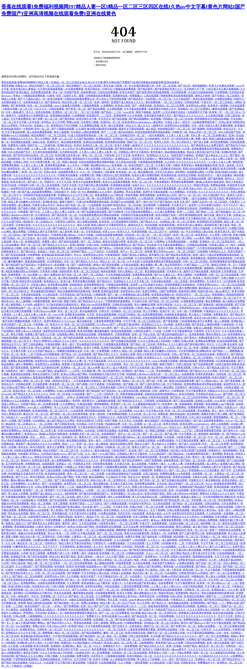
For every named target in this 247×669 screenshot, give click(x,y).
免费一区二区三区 (62, 138)
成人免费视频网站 (41, 400)
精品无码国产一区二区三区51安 (47, 85)
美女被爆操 (204, 410)
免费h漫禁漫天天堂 (209, 337)
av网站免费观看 (91, 132)
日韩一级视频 (101, 622)
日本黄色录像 (232, 248)
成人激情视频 (13, 304)
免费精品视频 (218, 185)
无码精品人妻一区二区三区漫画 (178, 221)
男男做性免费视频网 (182, 181)
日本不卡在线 (69, 185)
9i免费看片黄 (87, 175)
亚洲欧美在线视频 (75, 314)
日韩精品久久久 (107, 417)
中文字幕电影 (175, 384)
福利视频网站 (200, 85)
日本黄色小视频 (90, 122)
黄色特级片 (157, 152)
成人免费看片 (151, 168)
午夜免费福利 (162, 181)
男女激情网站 (226, 500)
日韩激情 (149, 400)
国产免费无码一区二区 (183, 626)
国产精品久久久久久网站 (204, 370)
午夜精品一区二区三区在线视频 (129, 652)
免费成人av (21, 85)
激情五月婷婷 (203, 95)
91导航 (210, 172)
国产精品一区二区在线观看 (76, 354)
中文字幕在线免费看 (135, 109)
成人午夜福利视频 (26, 622)
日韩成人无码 (21, 162)
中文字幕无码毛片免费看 (83, 513)
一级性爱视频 (140, 662)
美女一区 (58, 92)
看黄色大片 (85, 437)
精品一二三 (68, 443)
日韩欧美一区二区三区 (118, 447)
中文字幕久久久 (155, 238)
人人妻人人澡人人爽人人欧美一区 (98, 152)
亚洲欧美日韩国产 (185, 248)
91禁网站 (159, 241)
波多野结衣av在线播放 (177, 125)
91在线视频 (36, 569)
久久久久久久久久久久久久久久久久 (124, 228)
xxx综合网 (221, 447)
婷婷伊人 (240, 453)
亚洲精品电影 (164, 477)
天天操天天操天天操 (121, 483)
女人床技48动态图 (126, 162)
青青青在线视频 (182, 477)
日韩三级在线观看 (139, 636)
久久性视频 (73, 576)
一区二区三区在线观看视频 (77, 563)
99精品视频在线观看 (74, 470)
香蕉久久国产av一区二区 (146, 447)
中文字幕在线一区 (113, 407)
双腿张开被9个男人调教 (214, 414)
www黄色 (199, 238)
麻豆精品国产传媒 (45, 298)
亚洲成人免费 (128, 354)
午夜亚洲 (116, 397)
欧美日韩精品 (112, 510)
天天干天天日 (213, 331)
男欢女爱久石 (94, 357)
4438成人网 (237, 424)
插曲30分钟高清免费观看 (221, 457)
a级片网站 (231, 437)
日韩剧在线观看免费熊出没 (79, 99)
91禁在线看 (192, 543)
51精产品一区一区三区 (45, 417)
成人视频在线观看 (104, 563)
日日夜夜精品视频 (226, 361)
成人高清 (183, 188)
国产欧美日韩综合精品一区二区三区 (33, 155)
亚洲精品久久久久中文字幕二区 (76, 195)
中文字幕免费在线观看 (98, 626)
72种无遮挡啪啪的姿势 (190, 215)
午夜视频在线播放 (16, 496)
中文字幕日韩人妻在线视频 (93, 185)
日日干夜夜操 (97, 384)
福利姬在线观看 (224, 304)
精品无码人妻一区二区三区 (77, 102)
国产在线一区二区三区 (209, 563)
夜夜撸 (148, 251)
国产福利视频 (216, 178)
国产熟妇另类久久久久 (106, 354)
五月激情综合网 (50, 367)
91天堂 (9, 470)
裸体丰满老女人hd (216, 334)
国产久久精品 (80, 589)
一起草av (95, 327)
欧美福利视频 (116, 298)
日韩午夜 (226, 235)
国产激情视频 (18, 105)
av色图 (90, 490)
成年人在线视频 (220, 424)
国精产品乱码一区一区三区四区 (210, 201)
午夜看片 (234, 201)
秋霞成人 (130, 377)
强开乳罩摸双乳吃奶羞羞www (22, 579)
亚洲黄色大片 (142, 188)
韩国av (213, 526)
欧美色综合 (91, 337)
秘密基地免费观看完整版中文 (81, 613)
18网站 (238, 102)
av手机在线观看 (130, 264)
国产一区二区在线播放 (120, 410)
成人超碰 (64, 417)
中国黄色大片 (45, 264)
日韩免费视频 (123, 334)
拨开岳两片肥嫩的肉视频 (16, 321)
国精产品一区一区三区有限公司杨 (104, 178)
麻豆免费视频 (213, 301)
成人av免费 (94, 367)
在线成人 (42, 251)
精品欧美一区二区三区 (64, 327)
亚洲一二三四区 (186, 211)
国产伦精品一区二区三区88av (120, 566)
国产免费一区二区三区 (45, 118)
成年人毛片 (83, 496)
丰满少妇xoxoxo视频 (45, 311)
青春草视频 (132, 195)
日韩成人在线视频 (121, 573)
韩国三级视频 (157, 430)
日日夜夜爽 (229, 281)
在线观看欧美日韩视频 (183, 606)
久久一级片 (91, 453)
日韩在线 (118, 248)
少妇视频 (166, 543)
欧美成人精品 (154, 513)
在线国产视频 (167, 298)
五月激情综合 (43, 215)
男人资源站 (57, 510)
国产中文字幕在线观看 (219, 622)
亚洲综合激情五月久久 (84, 417)
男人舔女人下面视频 (200, 314)
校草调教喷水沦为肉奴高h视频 (212, 118)
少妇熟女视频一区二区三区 (17, 109)
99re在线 (151, 244)
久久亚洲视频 (171, 357)
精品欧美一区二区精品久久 (38, 221)
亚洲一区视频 (174, 646)
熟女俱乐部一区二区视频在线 (146, 579)
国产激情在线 (171, 467)
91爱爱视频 (165, 536)
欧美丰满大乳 (18, 181)
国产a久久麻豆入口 (165, 274)
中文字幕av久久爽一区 (74, 361)
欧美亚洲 (104, 221)
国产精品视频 (120, 118)
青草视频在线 (198, 258)
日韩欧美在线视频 (122, 304)
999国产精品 (190, 646)
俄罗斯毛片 (88, 400)
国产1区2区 (184, 85)
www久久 (85, 649)
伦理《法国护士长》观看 (70, 95)
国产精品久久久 (185, 659)
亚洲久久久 (54, 148)
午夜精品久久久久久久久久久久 (222, 311)
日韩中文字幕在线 (52, 619)
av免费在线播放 (224, 99)
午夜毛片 (37, 321)
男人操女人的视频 (18, 493)
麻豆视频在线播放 (76, 440)
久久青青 (215, 235)
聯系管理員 (101, 65)
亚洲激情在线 (120, 95)
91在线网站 (39, 420)
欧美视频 (156, 118)
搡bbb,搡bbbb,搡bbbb (22, 480)
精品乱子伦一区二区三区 (100, 516)
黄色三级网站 (185, 274)
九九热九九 (86, 450)
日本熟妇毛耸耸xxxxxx (209, 394)
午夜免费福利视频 (117, 414)
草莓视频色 (128, 397)
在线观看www (94, 566)
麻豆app (155, 520)
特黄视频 (42, 500)
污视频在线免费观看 (124, 89)
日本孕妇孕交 (220, 228)
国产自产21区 (76, 453)
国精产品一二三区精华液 (41, 145)
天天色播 (155, 636)
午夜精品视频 (85, 404)
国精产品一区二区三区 (140, 142)
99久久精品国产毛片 (19, 152)
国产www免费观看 (147, 178)
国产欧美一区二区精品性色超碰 (197, 354)
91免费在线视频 (107, 513)
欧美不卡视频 (122, 145)
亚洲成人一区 (42, 125)
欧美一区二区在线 (60, 394)
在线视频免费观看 (105, 593)
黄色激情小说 (157, 254)
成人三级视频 (23, 301)
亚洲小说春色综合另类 (120, 188)
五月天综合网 (131, 526)
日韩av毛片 (198, 367)
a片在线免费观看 (74, 89)
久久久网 (221, 344)
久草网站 (191, 639)
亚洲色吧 (35, 367)
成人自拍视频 (126, 258)
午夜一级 (16, 191)
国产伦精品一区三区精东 (226, 95)
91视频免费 (99, 294)
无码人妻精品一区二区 (130, 271)
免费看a (29, 334)
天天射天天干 (179, 205)
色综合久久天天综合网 (227, 327)
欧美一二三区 (163, 218)
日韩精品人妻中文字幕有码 (133, 152)
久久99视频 (93, 470)
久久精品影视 (146, 198)
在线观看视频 (159, 523)
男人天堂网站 (43, 138)
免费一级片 (201, 138)
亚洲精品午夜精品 (186, 447)
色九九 (30, 112)
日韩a (175, 354)
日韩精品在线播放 (16, 327)
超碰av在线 (39, 142)
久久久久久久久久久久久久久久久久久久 (167, 145)
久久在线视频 (114, 364)
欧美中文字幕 (172, 579)
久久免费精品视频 (89, 125)
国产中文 (35, 211)
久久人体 (47, 440)
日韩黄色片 (12, 370)
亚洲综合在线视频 (93, 142)
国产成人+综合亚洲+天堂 (193, 443)
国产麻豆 (235, 155)
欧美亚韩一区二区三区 (62, 384)
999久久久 (131, 125)
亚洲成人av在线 (135, 238)
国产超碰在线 (206, 304)
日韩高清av (107, 158)
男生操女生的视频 (110, 337)
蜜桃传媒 (168, 566)
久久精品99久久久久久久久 (214, 656)
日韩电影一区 (177, 231)
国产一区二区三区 (153, 433)
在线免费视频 (121, 317)
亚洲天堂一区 (167, 311)
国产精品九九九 (149, 221)
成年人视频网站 (25, 364)
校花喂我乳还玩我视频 (210, 221)
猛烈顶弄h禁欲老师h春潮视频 (153, 92)
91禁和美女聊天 (142, 331)
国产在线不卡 (146, 609)
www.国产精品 (45, 370)
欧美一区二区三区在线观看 (133, 268)
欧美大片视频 (125, 593)
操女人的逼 (83, 225)
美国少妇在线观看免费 (195, 168)
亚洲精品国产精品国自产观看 (172, 198)
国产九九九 (22, 477)
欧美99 (77, 145)
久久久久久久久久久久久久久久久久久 (35, 175)
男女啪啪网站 (164, 370)
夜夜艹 (213, 530)
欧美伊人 (51, 387)
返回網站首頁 (102, 61)
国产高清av (139, 244)
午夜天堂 (206, 102)
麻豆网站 (169, 387)
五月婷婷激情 (152, 138)
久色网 (167, 331)
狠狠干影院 (70, 301)
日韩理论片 (51, 543)
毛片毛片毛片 (142, 148)
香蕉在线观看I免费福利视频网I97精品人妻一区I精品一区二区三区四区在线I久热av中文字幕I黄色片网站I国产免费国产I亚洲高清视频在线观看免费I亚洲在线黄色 (90, 82)
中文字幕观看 (35, 158)
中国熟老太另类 (50, 178)
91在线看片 (27, 258)
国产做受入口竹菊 (45, 334)
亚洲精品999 (179, 530)
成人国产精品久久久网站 (61, 420)
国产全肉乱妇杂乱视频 (115, 520)
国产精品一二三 (216, 603)
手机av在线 (149, 334)
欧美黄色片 (138, 155)
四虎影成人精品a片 (45, 609)
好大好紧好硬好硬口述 (142, 85)
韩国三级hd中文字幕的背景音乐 (109, 225)
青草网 (76, 400)
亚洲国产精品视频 (111, 347)
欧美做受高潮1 (167, 225)
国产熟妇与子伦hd (235, 145)
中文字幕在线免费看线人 (139, 211)
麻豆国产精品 (68, 556)
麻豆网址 (158, 122)
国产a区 (151, 380)
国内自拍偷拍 (126, 132)
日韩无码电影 (56, 198)
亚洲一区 (137, 334)
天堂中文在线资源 (139, 367)
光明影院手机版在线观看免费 (40, 195)
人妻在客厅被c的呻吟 (128, 324)
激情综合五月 (136, 225)
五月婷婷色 (171, 487)
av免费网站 (49, 390)
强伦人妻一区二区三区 (87, 218)
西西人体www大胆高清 (29, 331)
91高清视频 (26, 646)
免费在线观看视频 (216, 533)
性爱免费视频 (53, 520)
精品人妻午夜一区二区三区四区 (139, 337)
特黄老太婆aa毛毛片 (43, 205)
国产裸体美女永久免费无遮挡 (207, 145)
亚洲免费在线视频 (115, 142)
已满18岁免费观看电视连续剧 (93, 201)
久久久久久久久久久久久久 (191, 162)
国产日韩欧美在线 (65, 424)
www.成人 (32, 407)
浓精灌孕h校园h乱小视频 (74, 208)
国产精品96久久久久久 (91, 301)
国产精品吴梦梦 (112, 380)
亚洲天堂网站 (150, 291)
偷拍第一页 (148, 477)
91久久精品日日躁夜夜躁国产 (87, 550)
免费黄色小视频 (17, 145)
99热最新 (110, 172)
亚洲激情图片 (129, 589)
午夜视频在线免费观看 (151, 162)
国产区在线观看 (58, 500)
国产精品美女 (136, 99)
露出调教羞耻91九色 (22, 487)
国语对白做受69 (137, 288)
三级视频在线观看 (105, 400)
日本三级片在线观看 (200, 417)
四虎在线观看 (214, 128)
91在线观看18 (28, 500)
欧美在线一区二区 (126, 172)
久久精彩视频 (115, 109)
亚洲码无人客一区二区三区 (98, 145)
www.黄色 (116, 208)
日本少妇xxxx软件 (139, 520)
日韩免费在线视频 (102, 463)
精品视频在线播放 (175, 152)
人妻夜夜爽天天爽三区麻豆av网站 (81, 520)
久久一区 (85, 172)
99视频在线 (197, 576)
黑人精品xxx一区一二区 (224, 583)
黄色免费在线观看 (110, 460)
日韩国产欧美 (72, 92)
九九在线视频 (152, 576)
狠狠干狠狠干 (67, 201)
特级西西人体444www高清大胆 (143, 374)
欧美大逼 (66, 281)
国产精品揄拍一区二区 (228, 211)
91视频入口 (71, 467)
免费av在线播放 (90, 603)
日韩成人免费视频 (207, 520)
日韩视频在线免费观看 (98, 95)
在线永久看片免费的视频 (219, 125)
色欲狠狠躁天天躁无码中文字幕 (136, 218)
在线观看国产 (109, 433)
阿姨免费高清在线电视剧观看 (177, 95)
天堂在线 (192, 191)
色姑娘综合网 (113, 424)
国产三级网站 (43, 599)
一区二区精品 (145, 619)
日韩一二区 (168, 652)
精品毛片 (195, 593)
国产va (9, 278)
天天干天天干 (231, 205)
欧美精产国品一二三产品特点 (88, 251)
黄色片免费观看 (36, 387)
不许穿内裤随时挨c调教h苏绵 (195, 351)
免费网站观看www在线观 (49, 397)
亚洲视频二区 (48, 596)
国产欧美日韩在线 (47, 208)
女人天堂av (68, 148)
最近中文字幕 (224, 215)
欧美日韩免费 (228, 168)
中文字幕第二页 (188, 433)
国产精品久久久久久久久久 (189, 115)
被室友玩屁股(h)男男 (114, 241)
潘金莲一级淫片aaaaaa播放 (76, 540)
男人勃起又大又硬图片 (165, 443)
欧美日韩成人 (42, 235)
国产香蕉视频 (171, 321)
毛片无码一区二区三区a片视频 (175, 327)
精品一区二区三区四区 (67, 632)
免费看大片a (161, 470)
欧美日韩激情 (55, 99)
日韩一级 (68, 218)
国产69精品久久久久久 (65, 228)
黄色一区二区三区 (92, 155)
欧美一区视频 (9, 447)
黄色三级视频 (62, 132)
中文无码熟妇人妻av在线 (200, 231)
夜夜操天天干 (191, 158)
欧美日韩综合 (93, 89)
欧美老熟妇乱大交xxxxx (154, 427)
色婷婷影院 (156, 500)
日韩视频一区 (41, 324)
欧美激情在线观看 (147, 457)
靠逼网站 (119, 191)
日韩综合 (231, 646)
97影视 (14, 281)
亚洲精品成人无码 (78, 268)
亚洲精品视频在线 (50, 659)
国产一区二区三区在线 (62, 496)
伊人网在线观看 (85, 148)
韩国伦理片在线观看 (31, 281)
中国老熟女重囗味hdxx (64, 235)
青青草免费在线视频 (84, 281)
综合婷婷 (107, 205)
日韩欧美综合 (223, 268)
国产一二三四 (109, 132)
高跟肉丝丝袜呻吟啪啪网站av (27, 357)
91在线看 (169, 437)
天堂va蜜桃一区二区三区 (178, 278)
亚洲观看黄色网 (75, 586)
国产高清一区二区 (150, 480)
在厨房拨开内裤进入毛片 (162, 109)
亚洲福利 (56, 646)
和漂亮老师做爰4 (205, 374)
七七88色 (27, 304)
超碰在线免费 (57, 238)
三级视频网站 (35, 616)
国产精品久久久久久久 (55, 244)
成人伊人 (106, 367)
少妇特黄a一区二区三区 (158, 99)
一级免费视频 (130, 646)
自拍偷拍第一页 (16, 158)
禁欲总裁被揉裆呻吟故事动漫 (74, 291)
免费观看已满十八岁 (58, 553)
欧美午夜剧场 (165, 304)
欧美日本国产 (127, 92)
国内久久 (230, 178)
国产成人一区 (35, 181)
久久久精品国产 (182, 99)
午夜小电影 (81, 477)
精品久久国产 (143, 443)
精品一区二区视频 (132, 351)
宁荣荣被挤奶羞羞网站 (118, 301)
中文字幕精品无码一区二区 (201, 218)
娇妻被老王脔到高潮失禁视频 (195, 613)
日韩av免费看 (184, 652)
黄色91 (48, 526)
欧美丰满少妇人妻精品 (23, 89)
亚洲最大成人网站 (230, 463)
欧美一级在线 (227, 165)
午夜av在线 (93, 244)
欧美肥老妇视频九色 (163, 294)
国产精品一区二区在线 (143, 344)
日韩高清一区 (111, 394)
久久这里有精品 (222, 629)
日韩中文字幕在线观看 (130, 387)
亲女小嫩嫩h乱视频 (145, 304)
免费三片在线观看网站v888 (82, 248)
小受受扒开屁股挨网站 (116, 440)
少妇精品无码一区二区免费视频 (75, 298)
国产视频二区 (131, 384)
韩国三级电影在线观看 (222, 138)
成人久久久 (144, 125)
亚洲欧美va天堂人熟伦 (30, 642)
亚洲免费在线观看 (41, 92)
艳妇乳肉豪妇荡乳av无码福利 (22, 271)
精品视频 (6, 659)
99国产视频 (111, 420)
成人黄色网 (66, 231)
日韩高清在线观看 (158, 397)
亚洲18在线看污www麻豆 (58, 168)
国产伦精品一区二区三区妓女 (19, 238)
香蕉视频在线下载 (137, 530)
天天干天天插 (123, 155)
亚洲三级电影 (77, 244)
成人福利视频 (170, 540)
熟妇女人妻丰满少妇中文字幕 (203, 152)
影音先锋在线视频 (223, 613)
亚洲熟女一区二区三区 (65, 112)
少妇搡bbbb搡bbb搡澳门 (46, 540)
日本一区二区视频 (132, 424)
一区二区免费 (97, 473)
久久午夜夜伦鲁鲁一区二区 (45, 162)
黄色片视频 (23, 148)
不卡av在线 (29, 198)
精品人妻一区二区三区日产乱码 (118, 603)
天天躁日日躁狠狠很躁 (201, 92)
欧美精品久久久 (153, 357)
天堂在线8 (236, 118)
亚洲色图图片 (118, 493)
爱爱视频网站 (221, 417)
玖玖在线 (87, 506)
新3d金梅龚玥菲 (89, 311)
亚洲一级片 (199, 254)
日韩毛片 (42, 198)
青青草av (162, 344)
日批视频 (202, 251)
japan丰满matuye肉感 (140, 599)
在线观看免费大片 (68, 172)
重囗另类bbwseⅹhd (163, 251)
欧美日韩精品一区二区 (140, 656)
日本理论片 (235, 516)
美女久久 (130, 178)
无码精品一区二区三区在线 (178, 118)
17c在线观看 (94, 205)
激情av (97, 264)
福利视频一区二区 (29, 337)
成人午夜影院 (120, 367)
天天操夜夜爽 (40, 384)
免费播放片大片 (112, 646)
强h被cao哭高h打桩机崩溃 (210, 181)
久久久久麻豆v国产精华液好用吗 (187, 344)
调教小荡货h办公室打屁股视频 (113, 175)
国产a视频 (82, 384)
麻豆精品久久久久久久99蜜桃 (215, 288)
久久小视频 (124, 662)
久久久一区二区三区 (185, 304)
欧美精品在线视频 (86, 334)
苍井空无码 (124, 513)
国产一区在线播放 (52, 483)
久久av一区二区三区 (157, 553)
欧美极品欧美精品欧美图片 (57, 254)
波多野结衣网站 (94, 586)
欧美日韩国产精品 (155, 493)
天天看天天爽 (163, 165)
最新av (141, 566)
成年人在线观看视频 (119, 496)
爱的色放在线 (178, 414)
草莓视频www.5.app (117, 550)
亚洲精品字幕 (18, 556)
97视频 (85, 165)
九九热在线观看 (162, 503)
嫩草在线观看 (220, 109)
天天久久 (62, 596)
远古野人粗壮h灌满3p (170, 337)
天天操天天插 (159, 148)
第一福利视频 (132, 407)
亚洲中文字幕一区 (76, 447)
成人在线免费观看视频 (40, 132)
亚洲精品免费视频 (205, 341)
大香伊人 (116, 351)
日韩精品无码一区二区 (132, 135)
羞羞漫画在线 (195, 599)
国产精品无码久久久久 (152, 646)
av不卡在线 (133, 261)
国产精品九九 (159, 603)
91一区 (226, 609)
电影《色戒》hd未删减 (147, 559)
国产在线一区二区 (75, 205)
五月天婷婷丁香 (83, 659)
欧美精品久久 (88, 278)
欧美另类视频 (85, 331)
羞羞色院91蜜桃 (187, 291)
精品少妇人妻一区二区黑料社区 (109, 480)
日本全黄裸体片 (230, 503)
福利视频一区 (217, 433)
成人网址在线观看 (68, 278)
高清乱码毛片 (205, 175)
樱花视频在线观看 (95, 410)
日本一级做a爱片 (15, 112)
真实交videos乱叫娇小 (206, 317)
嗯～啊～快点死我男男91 (101, 198)
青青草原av (187, 165)
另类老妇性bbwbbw (190, 307)
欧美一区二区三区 (32, 172)
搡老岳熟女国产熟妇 (170, 158)
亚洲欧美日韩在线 (171, 168)
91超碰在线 (228, 324)
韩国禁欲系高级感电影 (220, 258)
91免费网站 (107, 105)
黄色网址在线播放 (167, 629)
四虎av (239, 649)
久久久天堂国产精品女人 (41, 351)
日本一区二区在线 (166, 85)
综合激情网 (149, 205)
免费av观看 (178, 218)
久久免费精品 (177, 191)
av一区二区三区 (153, 424)
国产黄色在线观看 (37, 496)
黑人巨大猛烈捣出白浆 (145, 496)
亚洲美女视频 (183, 324)
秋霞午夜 (127, 569)
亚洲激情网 (119, 115)
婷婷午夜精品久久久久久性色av (182, 516)
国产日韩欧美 (116, 211)
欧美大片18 (56, 324)
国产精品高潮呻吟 (132, 460)
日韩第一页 (121, 85)
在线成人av (239, 215)
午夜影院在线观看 (165, 208)
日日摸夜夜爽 (179, 92)
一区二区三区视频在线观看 (191, 178)
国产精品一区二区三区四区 (164, 301)
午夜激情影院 (113, 254)
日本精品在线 (23, 225)
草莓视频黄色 (106, 334)
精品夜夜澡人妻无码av (204, 510)
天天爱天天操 (26, 347)
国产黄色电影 (67, 118)
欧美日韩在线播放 (94, 364)
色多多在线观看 (63, 593)
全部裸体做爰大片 (11, 102)
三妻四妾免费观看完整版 (108, 321)
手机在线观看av (62, 400)
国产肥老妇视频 (104, 148)
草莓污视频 (239, 235)
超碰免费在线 (89, 92)
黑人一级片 (43, 327)
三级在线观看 (151, 95)
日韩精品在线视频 (197, 244)
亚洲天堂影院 (171, 424)
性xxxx (31, 327)
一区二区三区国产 (162, 235)
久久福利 (81, 128)
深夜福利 (49, 158)
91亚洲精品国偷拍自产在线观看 (124, 473)
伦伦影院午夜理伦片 (140, 503)
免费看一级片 (50, 241)
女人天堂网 (59, 122)
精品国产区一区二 (26, 268)
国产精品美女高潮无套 (179, 254)
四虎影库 (98, 467)
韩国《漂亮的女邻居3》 (58, 380)
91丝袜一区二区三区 (71, 288)
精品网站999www (101, 165)
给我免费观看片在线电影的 (180, 284)
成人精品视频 (33, 619)
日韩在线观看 (57, 109)
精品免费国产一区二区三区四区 (84, 85)
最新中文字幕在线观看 (132, 128)
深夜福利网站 (233, 619)
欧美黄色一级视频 (218, 105)
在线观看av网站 (196, 172)
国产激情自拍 (53, 102)
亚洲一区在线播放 (99, 208)
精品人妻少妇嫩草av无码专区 (24, 201)
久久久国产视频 (115, 556)
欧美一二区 (27, 354)
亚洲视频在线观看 (120, 185)
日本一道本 (197, 125)
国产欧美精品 (217, 198)
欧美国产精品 (76, 626)
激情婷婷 (203, 433)
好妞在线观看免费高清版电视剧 (153, 132)
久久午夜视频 (135, 115)
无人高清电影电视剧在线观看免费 (57, 427)
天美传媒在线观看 (161, 281)
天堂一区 (69, 261)
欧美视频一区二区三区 (112, 553)
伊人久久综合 (62, 407)
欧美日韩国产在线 (165, 215)
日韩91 (6, 218)
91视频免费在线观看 (192, 301)
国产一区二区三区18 (161, 268)
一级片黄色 (168, 447)
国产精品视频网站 (139, 118)
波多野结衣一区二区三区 (78, 483)
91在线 (123, 599)
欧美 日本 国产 (182, 201)
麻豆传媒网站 (97, 477)
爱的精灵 (35, 639)
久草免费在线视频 (176, 241)
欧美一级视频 (201, 347)
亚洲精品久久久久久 (158, 155)
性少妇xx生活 (135, 493)
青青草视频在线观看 (132, 394)
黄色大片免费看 (56, 447)
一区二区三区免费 (219, 443)
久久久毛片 (125, 420)
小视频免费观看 (90, 105)
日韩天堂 (104, 311)
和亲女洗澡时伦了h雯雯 (46, 374)
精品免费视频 (26, 361)
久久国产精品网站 (84, 138)
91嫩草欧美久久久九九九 (27, 546)
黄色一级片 (68, 344)
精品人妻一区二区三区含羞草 (44, 563)
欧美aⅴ (60, 205)
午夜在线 (109, 155)
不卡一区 (143, 589)
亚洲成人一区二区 (210, 536)
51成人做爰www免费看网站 (171, 407)
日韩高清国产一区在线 (72, 357)
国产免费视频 (71, 606)
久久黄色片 (34, 483)
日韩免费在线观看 (194, 463)
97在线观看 (112, 251)
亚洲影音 (215, 168)
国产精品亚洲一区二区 (65, 215)
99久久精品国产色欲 (229, 132)
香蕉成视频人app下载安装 (109, 195)
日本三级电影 (101, 437)
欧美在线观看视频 (106, 314)
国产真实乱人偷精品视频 (44, 288)
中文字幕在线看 (97, 361)
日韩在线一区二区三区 (137, 235)
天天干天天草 (225, 616)
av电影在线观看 (225, 506)
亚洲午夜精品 (90, 579)
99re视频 (169, 324)
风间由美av (8, 148)
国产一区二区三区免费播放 (153, 450)
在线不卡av (138, 185)
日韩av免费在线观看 (46, 487)
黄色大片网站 (167, 178)
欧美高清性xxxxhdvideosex (137, 122)
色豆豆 (35, 596)
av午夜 (36, 178)
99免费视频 (34, 254)
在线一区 (76, 191)
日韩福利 (23, 185)
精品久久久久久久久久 (232, 317)
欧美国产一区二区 (121, 404)
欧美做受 (60, 566)
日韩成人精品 (217, 244)
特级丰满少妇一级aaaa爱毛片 (214, 291)
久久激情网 (73, 583)
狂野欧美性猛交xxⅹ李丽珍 (38, 550)
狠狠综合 (66, 642)
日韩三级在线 (233, 115)
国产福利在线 (150, 536)
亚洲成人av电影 (204, 400)
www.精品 (141, 397)
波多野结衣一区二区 (19, 168)
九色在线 (90, 430)
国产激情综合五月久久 (130, 400)
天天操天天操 (140, 301)
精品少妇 (54, 556)
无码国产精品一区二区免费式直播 (65, 317)
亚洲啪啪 (7, 526)
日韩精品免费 (23, 384)
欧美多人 (198, 278)
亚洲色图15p (52, 188)
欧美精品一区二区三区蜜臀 (169, 105)
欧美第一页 (215, 112)
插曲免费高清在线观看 (89, 487)
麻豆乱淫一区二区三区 (36, 414)
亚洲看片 (218, 619)
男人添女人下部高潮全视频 (111, 99)
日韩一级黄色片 (161, 390)
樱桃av (41, 622)
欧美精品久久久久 (152, 324)
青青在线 (229, 453)
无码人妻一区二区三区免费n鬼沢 (209, 135)
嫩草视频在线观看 (83, 593)
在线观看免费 (124, 516)
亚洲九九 (117, 583)
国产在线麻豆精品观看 (94, 211)
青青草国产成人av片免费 (169, 642)
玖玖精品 (76, 132)
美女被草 (232, 344)
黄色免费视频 (153, 102)
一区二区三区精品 (172, 102)
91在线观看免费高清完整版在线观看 (99, 215)
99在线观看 (138, 513)
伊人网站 (187, 238)
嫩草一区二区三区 (75, 198)
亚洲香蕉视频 (197, 334)
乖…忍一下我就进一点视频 (16, 666)
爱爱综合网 (186, 317)
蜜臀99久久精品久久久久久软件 (60, 341)
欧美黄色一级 (170, 404)
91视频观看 (163, 205)
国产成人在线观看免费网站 (37, 191)
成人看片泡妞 (200, 526)
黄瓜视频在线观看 (155, 271)
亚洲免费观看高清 (94, 284)
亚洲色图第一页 (17, 274)
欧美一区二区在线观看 (40, 105)
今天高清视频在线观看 (118, 274)
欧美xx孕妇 (156, 516)
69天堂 (166, 138)
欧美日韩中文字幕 (86, 118)
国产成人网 (171, 433)
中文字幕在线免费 (15, 132)
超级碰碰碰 (185, 404)
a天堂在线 (34, 122)
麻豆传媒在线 (85, 321)
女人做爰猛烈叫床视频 (223, 652)
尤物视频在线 (207, 208)
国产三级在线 (45, 268)
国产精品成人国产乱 (218, 367)
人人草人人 (154, 540)
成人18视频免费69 (11, 652)
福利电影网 (71, 493)
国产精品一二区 (205, 211)
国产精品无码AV (231, 659)
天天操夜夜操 (67, 546)
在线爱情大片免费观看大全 (33, 115)
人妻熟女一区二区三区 (227, 473)
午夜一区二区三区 (189, 629)
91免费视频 (221, 92)
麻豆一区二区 (84, 646)
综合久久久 (175, 427)
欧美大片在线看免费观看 (87, 181)
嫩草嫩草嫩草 (16, 261)
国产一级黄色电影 (142, 105)
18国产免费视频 (168, 291)
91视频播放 (207, 516)
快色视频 (80, 566)
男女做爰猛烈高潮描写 (44, 291)
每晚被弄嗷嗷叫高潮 (206, 165)
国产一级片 (142, 201)
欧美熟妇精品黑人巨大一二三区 (129, 606)
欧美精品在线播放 (194, 596)
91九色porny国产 (106, 324)
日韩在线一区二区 (51, 337)
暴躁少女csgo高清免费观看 (16, 178)
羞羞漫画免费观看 (43, 377)
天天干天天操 (64, 181)
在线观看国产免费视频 (104, 307)
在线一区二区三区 (59, 251)
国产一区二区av (178, 470)
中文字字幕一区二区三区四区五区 (142, 321)
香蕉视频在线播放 (60, 115)
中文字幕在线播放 (111, 470)
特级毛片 (239, 99)
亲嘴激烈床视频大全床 (70, 351)
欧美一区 (79, 231)
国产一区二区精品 (91, 241)
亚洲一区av (86, 606)
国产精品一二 (221, 351)
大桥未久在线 (200, 477)
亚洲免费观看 (173, 506)
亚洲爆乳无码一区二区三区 (84, 433)
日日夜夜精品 (55, 261)
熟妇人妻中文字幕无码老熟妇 (75, 543)
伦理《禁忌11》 (164, 417)
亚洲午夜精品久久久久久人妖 (35, 228)
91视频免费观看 (41, 301)
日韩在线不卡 (62, 191)
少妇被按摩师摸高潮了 (205, 122)
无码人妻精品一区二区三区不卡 (224, 298)
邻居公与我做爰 (201, 228)
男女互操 (108, 85)
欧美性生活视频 (187, 175)
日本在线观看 (237, 105)
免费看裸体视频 (10, 165)
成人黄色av (157, 367)
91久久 (209, 483)
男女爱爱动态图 (155, 228)
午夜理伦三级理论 (65, 221)
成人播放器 (24, 205)
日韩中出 (107, 89)
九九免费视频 (230, 440)
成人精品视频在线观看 (111, 536)
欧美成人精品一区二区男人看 (40, 430)
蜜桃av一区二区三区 (133, 380)
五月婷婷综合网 (69, 152)
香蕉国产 (21, 443)
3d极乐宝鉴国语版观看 (82, 599)
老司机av (46, 122)
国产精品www (197, 622)
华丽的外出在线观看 (230, 530)
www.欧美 (129, 112)
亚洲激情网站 (28, 583)
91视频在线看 (161, 599)
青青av (17, 95)
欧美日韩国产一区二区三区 (16, 324)
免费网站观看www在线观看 (175, 473)
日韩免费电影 (181, 370)
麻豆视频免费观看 (71, 142)
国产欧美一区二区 (76, 109)
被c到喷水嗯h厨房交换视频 (102, 128)
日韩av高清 (225, 122)
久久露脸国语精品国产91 (147, 404)
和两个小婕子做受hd (95, 288)
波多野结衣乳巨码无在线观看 (27, 188)
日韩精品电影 (192, 102)
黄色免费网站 (197, 281)
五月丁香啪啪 (158, 510)
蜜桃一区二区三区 (33, 380)
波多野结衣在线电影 (91, 228)
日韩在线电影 (212, 503)
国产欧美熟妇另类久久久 (169, 89)
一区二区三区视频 (89, 112)
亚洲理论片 (53, 142)
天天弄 (91, 314)
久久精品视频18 (81, 642)
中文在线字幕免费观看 (164, 188)
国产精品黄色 (145, 89)
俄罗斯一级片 (70, 523)
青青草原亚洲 (147, 596)
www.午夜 (58, 314)
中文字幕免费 (223, 357)
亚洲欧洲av (237, 321)
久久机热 (170, 162)
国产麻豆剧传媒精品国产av (172, 334)
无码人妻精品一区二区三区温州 (72, 457)
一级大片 (99, 556)
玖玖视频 (87, 370)
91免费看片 (48, 639)
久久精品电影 (214, 513)
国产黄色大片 (231, 430)
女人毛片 (98, 546)
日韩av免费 (19, 616)
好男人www (109, 231)
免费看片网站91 (20, 218)
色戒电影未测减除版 (176, 314)
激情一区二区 (201, 652)
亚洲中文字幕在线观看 (156, 191)
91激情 (51, 95)
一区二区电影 (181, 281)
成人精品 (151, 128)
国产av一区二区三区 (190, 195)
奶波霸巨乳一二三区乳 (99, 115)
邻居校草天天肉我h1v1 (145, 158)
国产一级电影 (28, 370)
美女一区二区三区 (68, 311)
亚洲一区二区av (85, 443)
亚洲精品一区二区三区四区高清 (217, 241)
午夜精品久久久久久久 (21, 138)
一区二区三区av (233, 112)
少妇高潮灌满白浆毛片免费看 (196, 321)
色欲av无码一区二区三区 (203, 132)
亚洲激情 (62, 609)
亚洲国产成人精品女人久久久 (127, 102)
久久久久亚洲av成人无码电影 (154, 341)
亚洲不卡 (37, 168)
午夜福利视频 (53, 344)
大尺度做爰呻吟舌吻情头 (125, 221)
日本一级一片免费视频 (190, 311)
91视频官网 (146, 470)
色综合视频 (151, 225)
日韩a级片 (98, 172)
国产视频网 (198, 128)
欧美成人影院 (123, 105)
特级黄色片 (215, 450)
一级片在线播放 (223, 175)
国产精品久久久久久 (87, 261)
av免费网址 (237, 656)
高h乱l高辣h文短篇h (226, 172)
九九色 (213, 559)
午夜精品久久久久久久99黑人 (65, 559)
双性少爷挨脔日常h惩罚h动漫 (153, 354)
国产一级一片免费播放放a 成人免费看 (129, 294)
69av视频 (32, 274)
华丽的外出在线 (158, 490)
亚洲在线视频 (218, 347)
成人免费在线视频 (87, 221)
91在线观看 (78, 394)
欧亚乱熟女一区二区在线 (92, 188)
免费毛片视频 (133, 536)
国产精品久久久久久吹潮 (191, 298)
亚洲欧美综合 (65, 145)
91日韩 (186, 148)
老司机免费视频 (219, 142)
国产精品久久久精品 (72, 178)
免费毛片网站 (207, 506)
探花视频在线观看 (21, 142)
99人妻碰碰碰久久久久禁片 (97, 191)
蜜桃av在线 (89, 559)
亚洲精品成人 (123, 158)
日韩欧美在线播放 (68, 175)
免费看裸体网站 (197, 407)
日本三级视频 (60, 503)
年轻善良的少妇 (41, 586)
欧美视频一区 (119, 165)
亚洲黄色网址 (121, 579)
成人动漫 (42, 238)
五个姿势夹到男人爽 (182, 138)
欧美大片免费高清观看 (222, 85)
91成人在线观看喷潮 (52, 579)
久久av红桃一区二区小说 (143, 414)
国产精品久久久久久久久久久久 (31, 394)
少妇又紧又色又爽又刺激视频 (222, 89)
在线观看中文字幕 (197, 112)
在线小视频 (29, 248)
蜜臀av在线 (73, 122)
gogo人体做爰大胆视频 (67, 105)
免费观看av (136, 95)
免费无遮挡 (181, 417)
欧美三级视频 (38, 553)
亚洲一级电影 (102, 102)
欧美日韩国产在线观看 (194, 450)
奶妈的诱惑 (66, 271)
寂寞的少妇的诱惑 (126, 198)
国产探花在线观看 (37, 556)
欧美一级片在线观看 (112, 125)
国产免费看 (24, 420)
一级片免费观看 (156, 135)
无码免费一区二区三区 (204, 500)
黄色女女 (23, 447)
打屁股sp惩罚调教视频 (47, 354)
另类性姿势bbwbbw (208, 284)
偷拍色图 (239, 175)
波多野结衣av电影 (196, 105)
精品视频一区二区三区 (186, 536)
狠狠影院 (209, 268)
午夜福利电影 (114, 384)
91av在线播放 (168, 546)
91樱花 (176, 341)
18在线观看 (139, 540)
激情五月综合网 (43, 457)
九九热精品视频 (215, 115)
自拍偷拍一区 (70, 437)
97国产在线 (173, 662)
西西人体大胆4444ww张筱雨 (148, 487)
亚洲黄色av (151, 556)
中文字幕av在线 (155, 410)
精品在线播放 (20, 662)
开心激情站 (151, 569)
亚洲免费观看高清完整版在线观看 (211, 148)
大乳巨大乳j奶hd (164, 172)
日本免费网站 (18, 483)
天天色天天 (104, 118)
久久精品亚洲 (50, 294)
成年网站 (180, 172)
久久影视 (13, 646)
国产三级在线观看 (183, 400)
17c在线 (157, 331)
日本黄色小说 (174, 271)
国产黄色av (105, 248)
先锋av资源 (187, 341)
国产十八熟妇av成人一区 (32, 99)
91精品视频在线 (147, 327)
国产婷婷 (28, 235)
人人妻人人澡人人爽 (177, 135)
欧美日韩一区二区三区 (140, 241)
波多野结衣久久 (232, 384)
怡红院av (175, 450)
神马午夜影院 (38, 447)
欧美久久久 (124, 231)
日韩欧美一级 (180, 132)
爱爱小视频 (12, 536)
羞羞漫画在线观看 (35, 261)
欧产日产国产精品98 (161, 201)
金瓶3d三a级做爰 (203, 327)
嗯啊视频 (235, 351)
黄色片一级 (198, 457)
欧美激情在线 (169, 175)
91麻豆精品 (136, 168)
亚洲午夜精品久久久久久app (60, 321)
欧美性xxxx (31, 433)
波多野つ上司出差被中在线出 (169, 112)
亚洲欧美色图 (229, 152)
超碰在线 (145, 390)
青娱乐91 (26, 460)
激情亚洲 (238, 162)
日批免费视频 (166, 616)
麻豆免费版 (19, 231)
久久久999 (103, 278)
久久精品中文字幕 (116, 477)
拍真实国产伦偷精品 (182, 155)
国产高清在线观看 (16, 254)
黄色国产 (50, 490)
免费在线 (55, 274)
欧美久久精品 (169, 559)
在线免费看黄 (166, 583)
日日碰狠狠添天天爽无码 (38, 593)
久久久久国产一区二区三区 (104, 589)
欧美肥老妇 (174, 148)
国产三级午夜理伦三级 (153, 384)
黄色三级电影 (184, 526)
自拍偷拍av (25, 377)
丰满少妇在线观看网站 (215, 307)
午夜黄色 (199, 331)
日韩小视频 (227, 278)
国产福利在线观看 (69, 241)
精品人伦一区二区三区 (113, 261)
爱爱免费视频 (147, 195)
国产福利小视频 (27, 208)
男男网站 (101, 599)
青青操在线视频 (83, 622)
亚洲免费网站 (73, 238)
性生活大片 (230, 128)
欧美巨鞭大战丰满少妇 (68, 155)
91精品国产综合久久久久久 (170, 609)
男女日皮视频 (133, 191)
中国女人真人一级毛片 (178, 122)
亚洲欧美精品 (84, 546)
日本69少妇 (26, 125)
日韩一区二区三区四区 (196, 261)
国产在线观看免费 (203, 364)
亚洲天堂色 (83, 480)
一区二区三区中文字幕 (14, 122)
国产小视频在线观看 (63, 128)
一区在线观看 (98, 496)
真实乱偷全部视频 (203, 99)
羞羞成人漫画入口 (191, 496)
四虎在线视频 (43, 112)
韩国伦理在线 (201, 185)
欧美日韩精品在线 (135, 632)
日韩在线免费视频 (108, 92)
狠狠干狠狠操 (144, 112)
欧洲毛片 (39, 520)
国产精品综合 (176, 453)
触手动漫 (209, 215)
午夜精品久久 (178, 599)
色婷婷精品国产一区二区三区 (174, 128)
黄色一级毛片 (201, 540)
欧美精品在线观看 (18, 288)
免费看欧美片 (221, 314)
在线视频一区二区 (202, 473)
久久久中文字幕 (20, 639)
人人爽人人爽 (39, 148)
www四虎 (108, 357)
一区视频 (193, 241)
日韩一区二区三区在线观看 (44, 185)
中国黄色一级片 (157, 463)
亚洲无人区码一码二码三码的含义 (173, 142)
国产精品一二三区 (111, 112)
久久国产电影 (52, 642)
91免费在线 (178, 390)
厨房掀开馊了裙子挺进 (217, 225)
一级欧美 (39, 258)
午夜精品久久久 (218, 251)
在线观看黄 (188, 374)
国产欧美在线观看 (125, 619)
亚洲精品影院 (104, 138)
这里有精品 (185, 540)
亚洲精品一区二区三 (208, 606)
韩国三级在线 (70, 162)
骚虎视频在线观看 (202, 556)
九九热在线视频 (144, 258)
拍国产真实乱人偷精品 (135, 254)
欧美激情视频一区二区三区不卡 (150, 231)
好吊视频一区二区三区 (103, 168)
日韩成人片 (12, 417)
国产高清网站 (154, 566)
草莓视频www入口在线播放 (204, 470)
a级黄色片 (158, 125)
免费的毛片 (223, 354)
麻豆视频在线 (146, 172)
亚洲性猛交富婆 (110, 291)
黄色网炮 (217, 453)
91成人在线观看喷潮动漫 (82, 135)
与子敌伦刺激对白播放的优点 (62, 304)
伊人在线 (123, 168)
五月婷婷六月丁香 (194, 89)
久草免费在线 (229, 271)
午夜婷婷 (28, 128)
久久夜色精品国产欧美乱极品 (64, 506)
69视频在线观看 (131, 427)
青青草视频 (7, 85)
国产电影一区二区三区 (14, 516)
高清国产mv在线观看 (123, 201)
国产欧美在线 (84, 294)
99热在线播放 (112, 586)
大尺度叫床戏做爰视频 (50, 89)
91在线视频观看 (226, 553)
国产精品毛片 (105, 281)
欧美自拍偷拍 (95, 510)
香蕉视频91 (150, 248)
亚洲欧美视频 (63, 158)
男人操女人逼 (69, 188)
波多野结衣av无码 (167, 195)
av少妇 (152, 530)
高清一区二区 (184, 347)
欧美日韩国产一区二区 (141, 165)
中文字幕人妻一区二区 (218, 586)
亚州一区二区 (42, 128)
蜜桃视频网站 (102, 404)
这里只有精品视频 (157, 288)
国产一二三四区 (237, 447)
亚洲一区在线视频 (178, 490)
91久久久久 (41, 109)
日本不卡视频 (86, 235)
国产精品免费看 (97, 109)
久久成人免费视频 (165, 211)
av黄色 (116, 427)
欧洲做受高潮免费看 (225, 483)
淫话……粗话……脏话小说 (45, 437)
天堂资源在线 (93, 231)
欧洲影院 (127, 370)
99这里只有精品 (127, 314)
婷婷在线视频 (108, 271)
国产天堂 (226, 470)
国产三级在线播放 (33, 344)
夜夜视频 (83, 327)
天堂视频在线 (9, 603)
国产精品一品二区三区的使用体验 (189, 397)
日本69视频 (221, 516)
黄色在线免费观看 (80, 307)
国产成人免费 (201, 142)
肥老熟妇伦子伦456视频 (64, 125)
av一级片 (231, 244)
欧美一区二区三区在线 (87, 271)
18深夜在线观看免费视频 (109, 235)
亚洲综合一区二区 (110, 122)
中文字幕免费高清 (21, 118)
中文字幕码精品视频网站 (201, 632)
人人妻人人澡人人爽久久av (147, 278)
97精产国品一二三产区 (197, 264)
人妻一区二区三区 (108, 135)
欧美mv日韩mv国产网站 (103, 268)
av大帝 (167, 513)
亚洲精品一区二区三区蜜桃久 (194, 109)
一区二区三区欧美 (116, 629)
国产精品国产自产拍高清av (21, 264)
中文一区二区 (117, 238)
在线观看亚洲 (164, 400)
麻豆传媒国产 (152, 420)
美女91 (37, 341)
